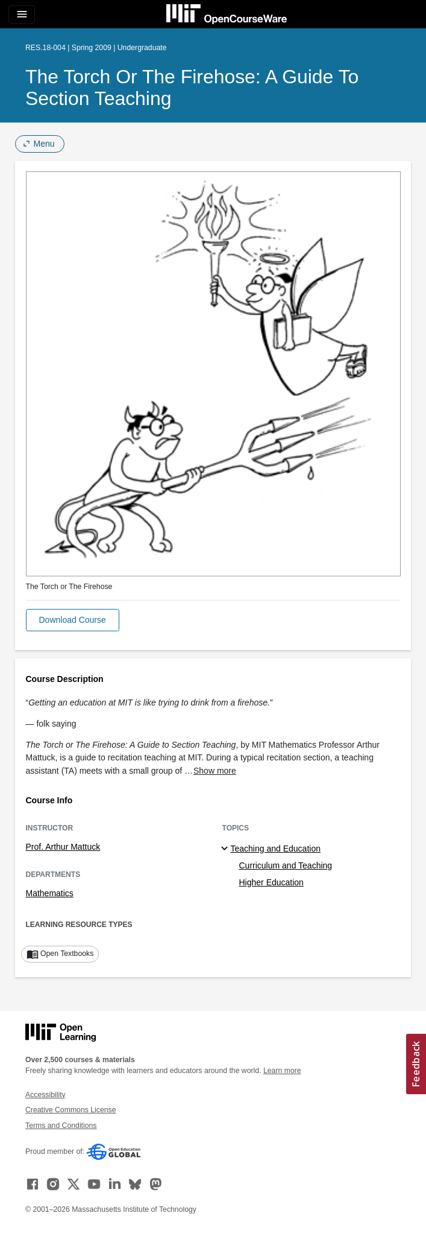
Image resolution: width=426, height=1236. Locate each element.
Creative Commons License (70, 1110)
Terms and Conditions (60, 1125)
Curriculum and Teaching (286, 865)
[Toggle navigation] (21, 14)
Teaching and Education (276, 848)
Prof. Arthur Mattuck (63, 847)
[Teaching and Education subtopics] (226, 849)
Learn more (282, 1070)
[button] (72, 620)
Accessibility (45, 1095)
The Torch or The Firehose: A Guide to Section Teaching (192, 87)
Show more (214, 771)
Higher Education (271, 882)
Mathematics (50, 893)
